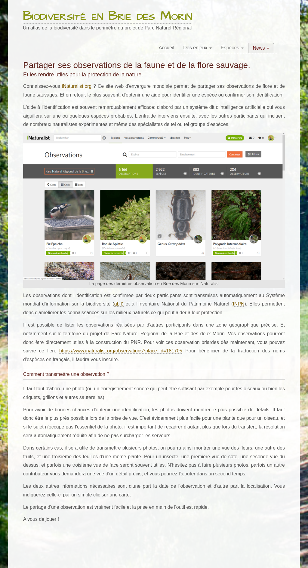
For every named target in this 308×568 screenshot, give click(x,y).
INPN (238, 303)
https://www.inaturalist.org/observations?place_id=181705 (120, 350)
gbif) (119, 303)
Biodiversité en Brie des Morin (107, 17)
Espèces (232, 47)
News (261, 48)
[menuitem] (166, 48)
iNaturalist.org (77, 86)
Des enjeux (197, 47)
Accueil (166, 47)
